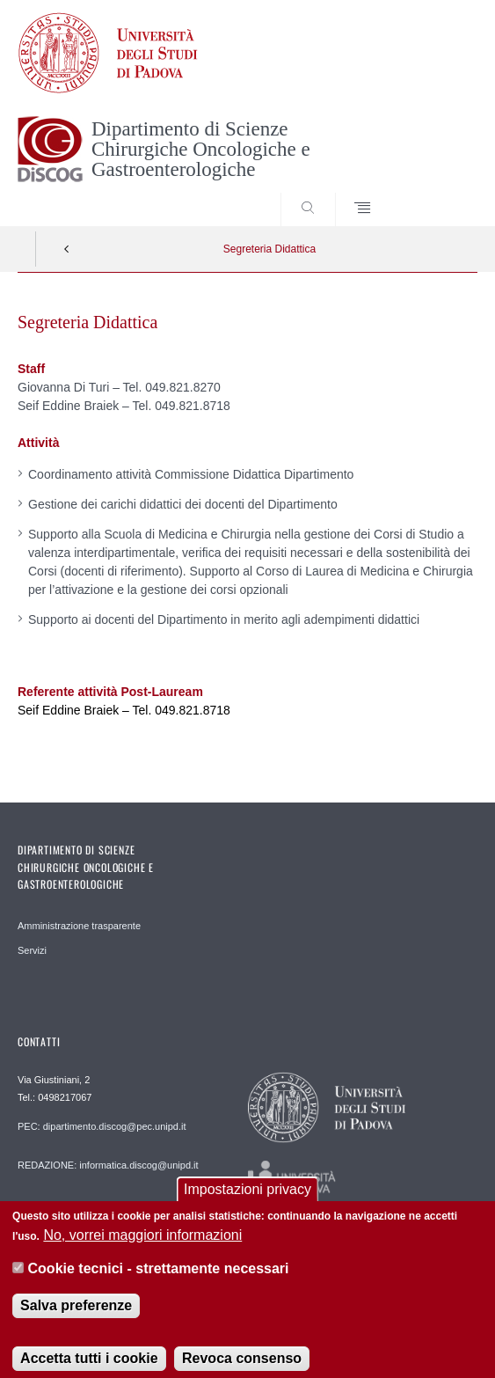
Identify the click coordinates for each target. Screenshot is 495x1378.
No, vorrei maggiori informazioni (142, 1245)
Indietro (66, 249)
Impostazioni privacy (247, 1200)
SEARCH (440, 193)
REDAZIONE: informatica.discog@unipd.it (108, 1165)
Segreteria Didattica (269, 249)
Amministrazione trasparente (79, 925)
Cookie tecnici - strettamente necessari (158, 1279)
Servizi (32, 950)
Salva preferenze (76, 1315)
